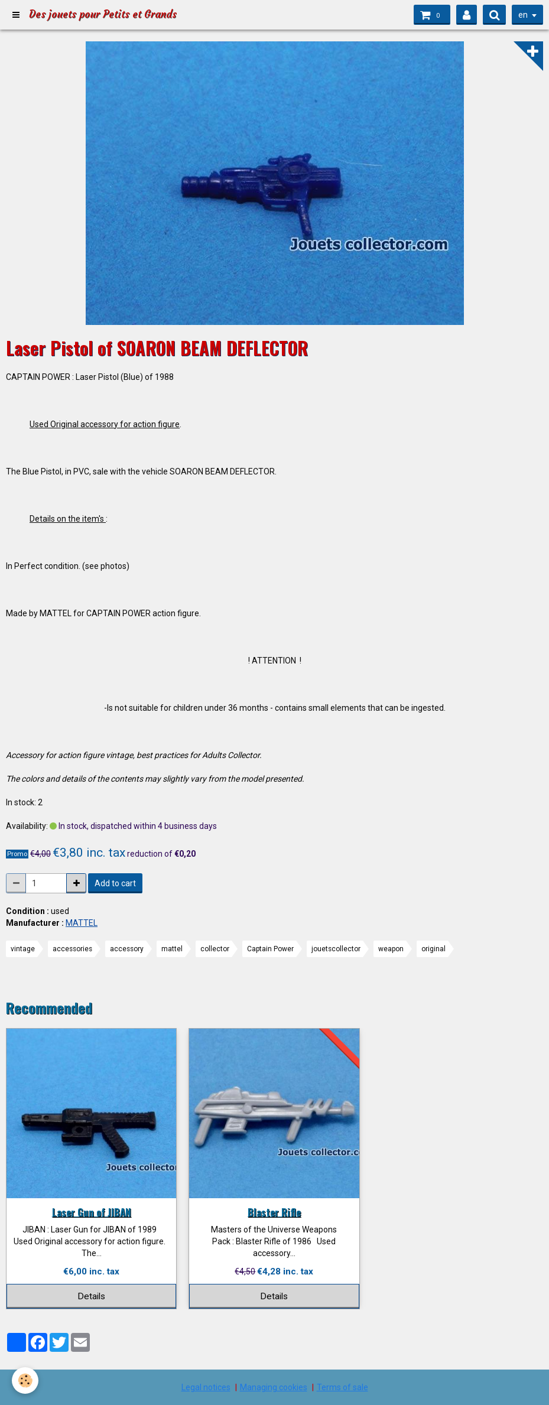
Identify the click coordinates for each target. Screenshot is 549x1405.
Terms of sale (342, 1387)
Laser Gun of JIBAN (91, 1211)
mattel (172, 949)
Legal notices (205, 1387)
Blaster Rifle (274, 1211)
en (523, 14)
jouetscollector (335, 949)
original (433, 949)
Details (91, 1296)
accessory (127, 949)
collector (214, 949)
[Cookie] (25, 1380)
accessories (72, 949)
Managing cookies (273, 1387)
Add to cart (115, 883)
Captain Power (270, 949)
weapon (391, 949)
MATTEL (82, 923)
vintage (23, 949)
